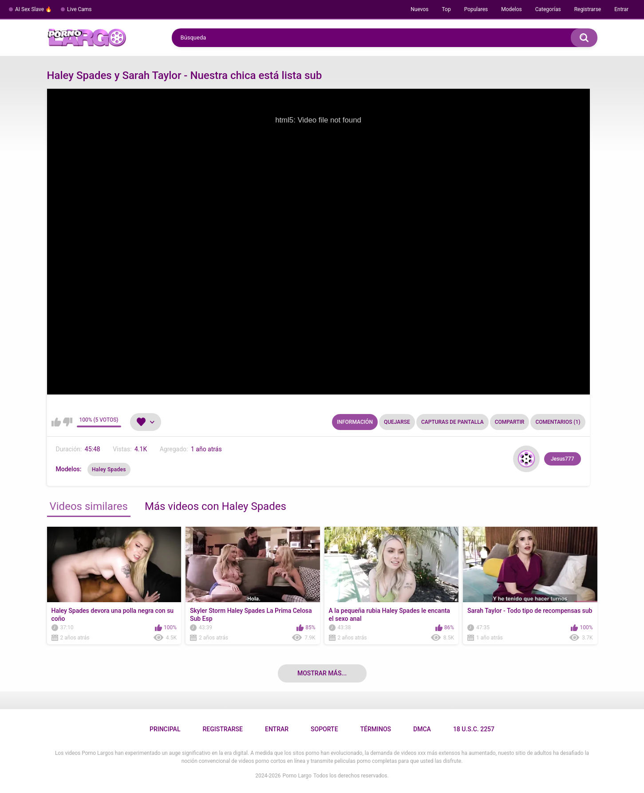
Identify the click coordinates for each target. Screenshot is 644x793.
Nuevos (419, 9)
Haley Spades (109, 469)
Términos (375, 729)
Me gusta (56, 422)
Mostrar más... (322, 673)
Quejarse (397, 422)
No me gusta (67, 422)
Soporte (324, 729)
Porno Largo (297, 776)
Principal (165, 729)
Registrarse (587, 9)
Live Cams (79, 9)
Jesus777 (562, 459)
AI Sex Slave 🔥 (33, 9)
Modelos (511, 9)
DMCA (422, 729)
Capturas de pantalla (452, 422)
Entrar (621, 9)
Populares (476, 9)
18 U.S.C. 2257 (473, 729)
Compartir (510, 422)
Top (446, 9)
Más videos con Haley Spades (215, 506)
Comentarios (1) (557, 422)
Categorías (548, 9)
